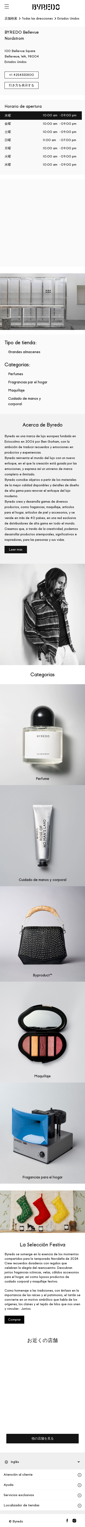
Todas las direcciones (37, 18)
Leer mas (15, 549)
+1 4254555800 (21, 75)
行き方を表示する (21, 85)
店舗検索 (11, 18)
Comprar (14, 1320)
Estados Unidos (68, 18)
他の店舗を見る (43, 1438)
